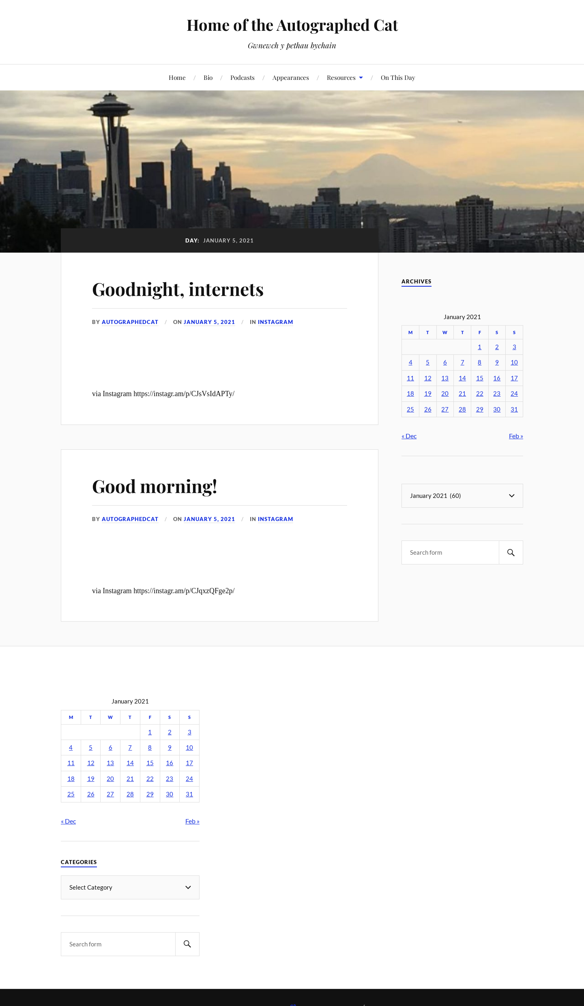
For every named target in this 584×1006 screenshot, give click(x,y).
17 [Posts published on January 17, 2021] (514, 378)
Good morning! (154, 486)
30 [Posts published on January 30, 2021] (496, 409)
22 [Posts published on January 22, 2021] (479, 393)
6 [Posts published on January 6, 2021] (445, 362)
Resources (341, 77)
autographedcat (130, 322)
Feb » (516, 436)
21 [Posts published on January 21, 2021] (462, 393)
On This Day (398, 77)
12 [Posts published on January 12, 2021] (428, 378)
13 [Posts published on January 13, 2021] (445, 378)
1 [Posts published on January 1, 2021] (479, 346)
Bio (208, 77)
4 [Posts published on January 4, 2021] (410, 362)
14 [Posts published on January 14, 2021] (462, 378)
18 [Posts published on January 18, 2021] (410, 393)
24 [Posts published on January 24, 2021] (514, 393)
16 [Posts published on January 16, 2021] (496, 378)
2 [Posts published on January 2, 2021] (497, 346)
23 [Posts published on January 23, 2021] (496, 393)
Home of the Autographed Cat (292, 24)
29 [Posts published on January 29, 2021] (479, 409)
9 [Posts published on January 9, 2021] (497, 362)
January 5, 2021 (209, 322)
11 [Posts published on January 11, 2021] (410, 378)
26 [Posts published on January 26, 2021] (428, 409)
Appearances (291, 77)
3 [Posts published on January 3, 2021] (514, 346)
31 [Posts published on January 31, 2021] (514, 409)
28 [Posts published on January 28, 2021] (462, 409)
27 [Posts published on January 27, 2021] (445, 409)
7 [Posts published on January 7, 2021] (462, 362)
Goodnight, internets (178, 288)
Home (177, 77)
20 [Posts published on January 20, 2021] (445, 393)
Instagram (275, 322)
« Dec (409, 436)
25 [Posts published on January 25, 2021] (410, 409)
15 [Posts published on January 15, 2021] (479, 378)
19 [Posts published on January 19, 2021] (428, 393)
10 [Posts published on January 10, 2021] (514, 362)
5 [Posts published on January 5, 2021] (427, 362)
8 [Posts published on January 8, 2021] (479, 362)
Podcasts (242, 77)
